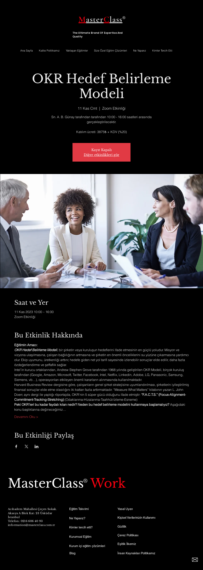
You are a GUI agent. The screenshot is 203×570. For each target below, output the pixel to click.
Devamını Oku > (26, 417)
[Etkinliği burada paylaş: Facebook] (16, 446)
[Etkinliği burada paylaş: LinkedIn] (37, 446)
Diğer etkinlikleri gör (101, 155)
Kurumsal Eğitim (80, 536)
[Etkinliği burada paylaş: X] (26, 446)
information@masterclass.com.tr (31, 525)
